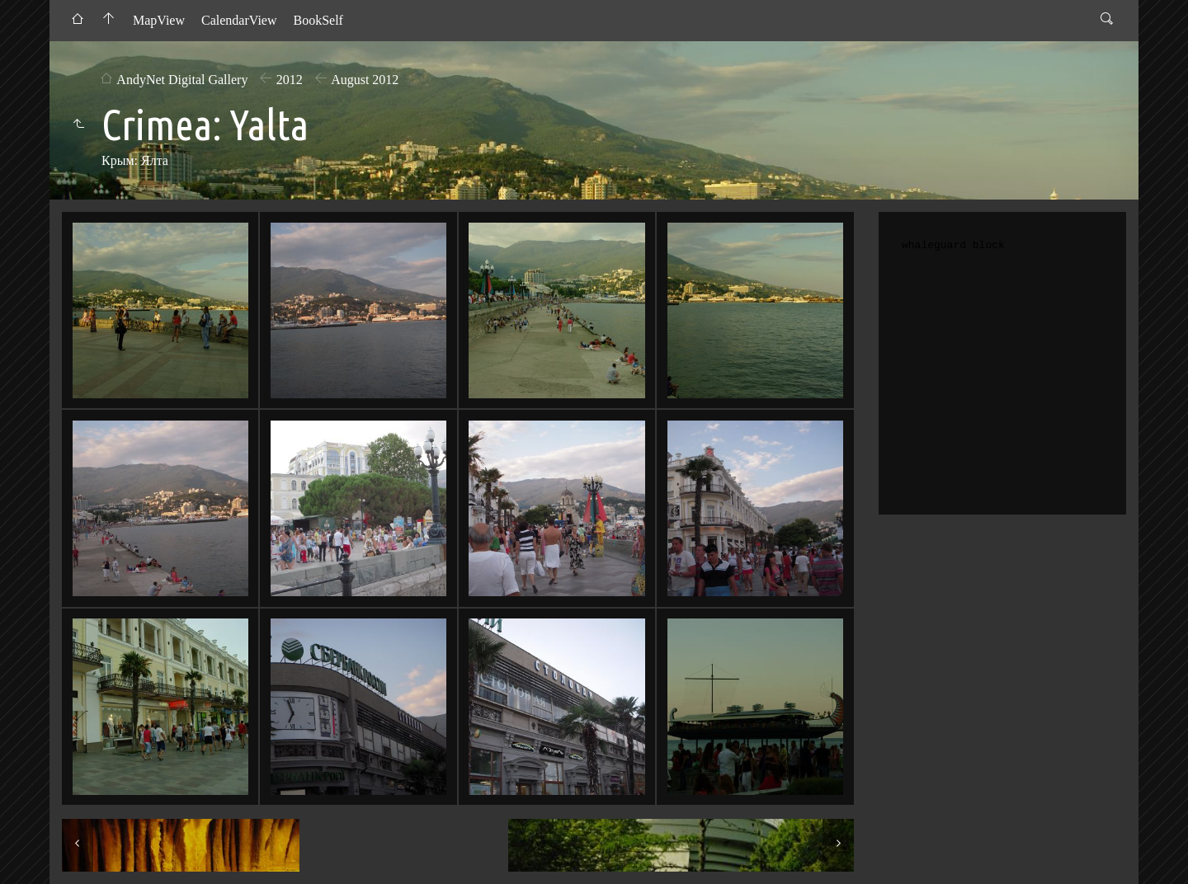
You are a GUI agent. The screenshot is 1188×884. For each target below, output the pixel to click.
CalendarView (238, 20)
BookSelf (317, 20)
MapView (159, 20)
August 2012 (364, 80)
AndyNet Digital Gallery (182, 80)
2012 (289, 80)
